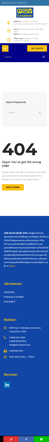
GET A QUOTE (37, 48)
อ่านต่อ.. (12, 265)
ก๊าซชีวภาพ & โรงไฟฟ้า (14, 296)
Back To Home (12, 187)
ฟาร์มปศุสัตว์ (9, 301)
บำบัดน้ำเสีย (9, 292)
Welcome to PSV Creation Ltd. (14, 3)
